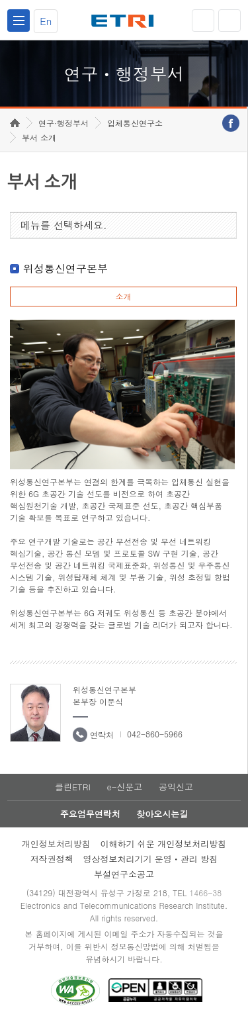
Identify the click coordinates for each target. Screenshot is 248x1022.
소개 (123, 296)
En (46, 21)
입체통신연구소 (135, 122)
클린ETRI (73, 786)
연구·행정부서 (63, 122)
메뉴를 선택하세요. (64, 225)
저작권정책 (51, 859)
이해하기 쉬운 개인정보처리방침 (164, 843)
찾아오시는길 (162, 814)
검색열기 (229, 20)
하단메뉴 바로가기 (0, 0)
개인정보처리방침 (56, 843)
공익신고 (176, 786)
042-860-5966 (155, 733)
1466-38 (205, 892)
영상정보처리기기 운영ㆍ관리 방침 (150, 859)
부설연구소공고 (124, 874)
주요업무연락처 (90, 814)
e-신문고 (124, 786)
